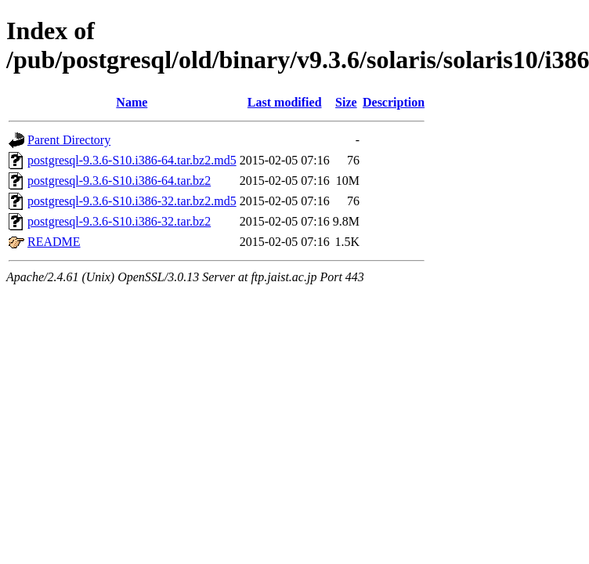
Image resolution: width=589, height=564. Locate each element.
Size (346, 102)
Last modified (285, 102)
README (54, 241)
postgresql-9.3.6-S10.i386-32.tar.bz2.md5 (132, 201)
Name (131, 102)
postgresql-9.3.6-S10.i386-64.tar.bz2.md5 (132, 160)
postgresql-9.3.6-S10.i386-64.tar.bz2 (119, 180)
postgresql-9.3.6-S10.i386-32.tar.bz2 (119, 221)
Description (394, 102)
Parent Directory (68, 139)
